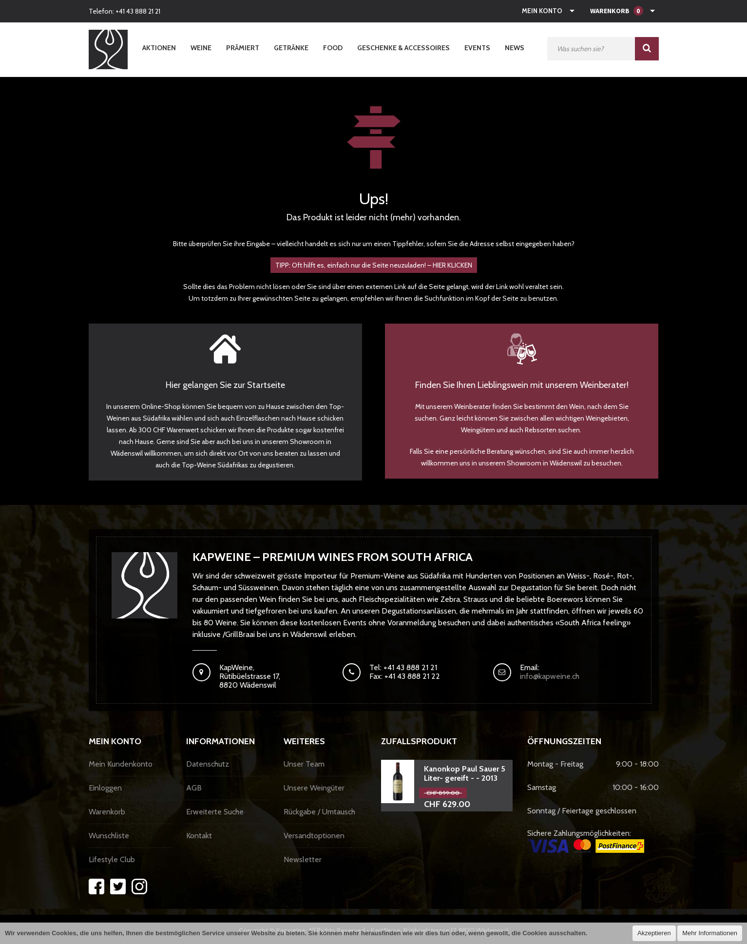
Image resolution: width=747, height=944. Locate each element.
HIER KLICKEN (452, 265)
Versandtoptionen (314, 835)
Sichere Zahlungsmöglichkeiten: (585, 840)
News (514, 47)
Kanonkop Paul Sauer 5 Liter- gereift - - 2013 (464, 773)
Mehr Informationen (709, 933)
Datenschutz (207, 764)
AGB (194, 787)
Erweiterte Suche (215, 811)
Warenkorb (107, 811)
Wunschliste (109, 835)
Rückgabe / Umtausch (319, 811)
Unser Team (304, 764)
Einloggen (105, 787)
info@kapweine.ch (549, 676)
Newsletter (303, 859)
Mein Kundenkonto (121, 764)
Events (477, 47)
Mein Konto (542, 10)
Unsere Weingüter (314, 787)
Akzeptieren (654, 933)
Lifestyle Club (112, 859)
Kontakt (199, 835)
